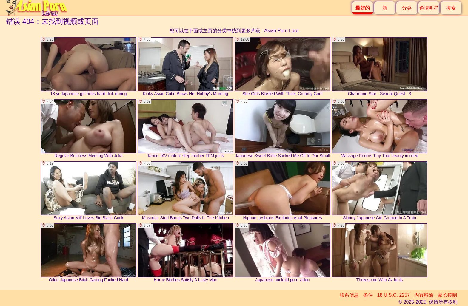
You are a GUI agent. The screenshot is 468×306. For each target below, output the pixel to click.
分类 (407, 7)
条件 (368, 295)
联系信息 (349, 295)
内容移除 (423, 295)
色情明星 (428, 7)
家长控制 (447, 295)
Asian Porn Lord (281, 30)
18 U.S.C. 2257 (393, 295)
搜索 (451, 7)
